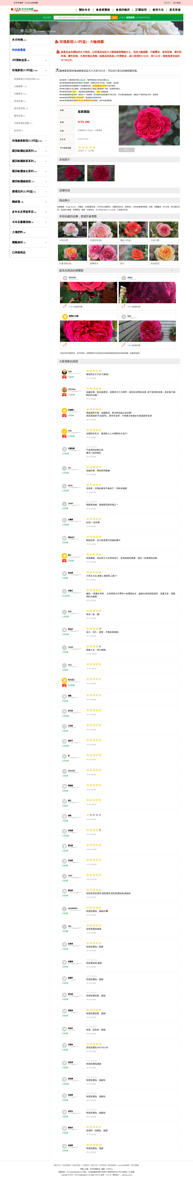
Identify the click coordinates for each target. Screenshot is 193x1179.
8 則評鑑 (71, 415)
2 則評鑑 (65, 670)
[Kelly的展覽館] (147, 331)
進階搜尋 (130, 17)
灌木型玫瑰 (21, 108)
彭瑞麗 (70, 830)
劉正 (69, 800)
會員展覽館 (103, 9)
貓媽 (69, 815)
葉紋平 (70, 741)
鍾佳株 (70, 890)
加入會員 (177, 3)
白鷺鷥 (70, 519)
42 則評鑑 (65, 473)
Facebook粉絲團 (31, 3)
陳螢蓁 (70, 785)
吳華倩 (70, 944)
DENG (70, 485)
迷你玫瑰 (20, 101)
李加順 (70, 860)
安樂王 (70, 591)
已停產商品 (18, 252)
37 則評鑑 (71, 394)
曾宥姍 (70, 1079)
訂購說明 (141, 9)
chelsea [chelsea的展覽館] (129, 277)
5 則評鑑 (71, 560)
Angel (70, 875)
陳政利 (70, 1127)
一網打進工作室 (126, 1175)
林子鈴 (70, 711)
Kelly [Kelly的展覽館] (129, 316)
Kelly (70, 611)
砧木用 (18, 130)
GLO (70, 665)
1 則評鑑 (65, 820)
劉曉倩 (70, 1010)
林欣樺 (70, 573)
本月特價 (19, 39)
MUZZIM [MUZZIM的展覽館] (72, 277)
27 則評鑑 (65, 490)
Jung (69, 430)
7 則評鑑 (65, 578)
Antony (70, 503)
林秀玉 (70, 1111)
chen (69, 926)
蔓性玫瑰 (19, 116)
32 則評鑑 (71, 436)
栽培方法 (158, 9)
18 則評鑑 (65, 634)
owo (69, 467)
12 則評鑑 (65, 746)
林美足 (70, 1028)
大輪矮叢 (20, 86)
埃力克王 (71, 680)
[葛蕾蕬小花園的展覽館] (88, 331)
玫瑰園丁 (71, 410)
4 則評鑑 (65, 508)
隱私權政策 (112, 1165)
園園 (69, 696)
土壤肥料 (18, 232)
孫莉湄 (70, 1062)
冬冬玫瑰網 (18, 3)
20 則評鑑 (65, 761)
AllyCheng (71, 389)
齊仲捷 (70, 994)
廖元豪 (70, 845)
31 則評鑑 (65, 616)
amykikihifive (73, 908)
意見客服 (175, 9)
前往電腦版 (135, 1165)
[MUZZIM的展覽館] (88, 292)
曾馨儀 (70, 961)
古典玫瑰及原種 (23, 123)
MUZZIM (71, 770)
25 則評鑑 (65, 453)
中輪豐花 (20, 94)
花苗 (107, 80)
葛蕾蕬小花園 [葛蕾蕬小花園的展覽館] (73, 316)
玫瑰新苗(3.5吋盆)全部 (26, 79)
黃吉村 (70, 629)
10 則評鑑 (65, 1084)
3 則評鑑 (65, 542)
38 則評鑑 (65, 524)
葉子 (69, 555)
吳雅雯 (70, 1095)
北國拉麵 (71, 448)
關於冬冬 (84, 9)
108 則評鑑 (66, 596)
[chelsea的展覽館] (147, 292)
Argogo (70, 647)
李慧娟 (70, 1044)
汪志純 (70, 726)
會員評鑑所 (123, 9)
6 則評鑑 (71, 377)
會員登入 (167, 3)
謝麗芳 (70, 978)
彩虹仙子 (71, 537)
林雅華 (70, 1145)
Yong (70, 371)
